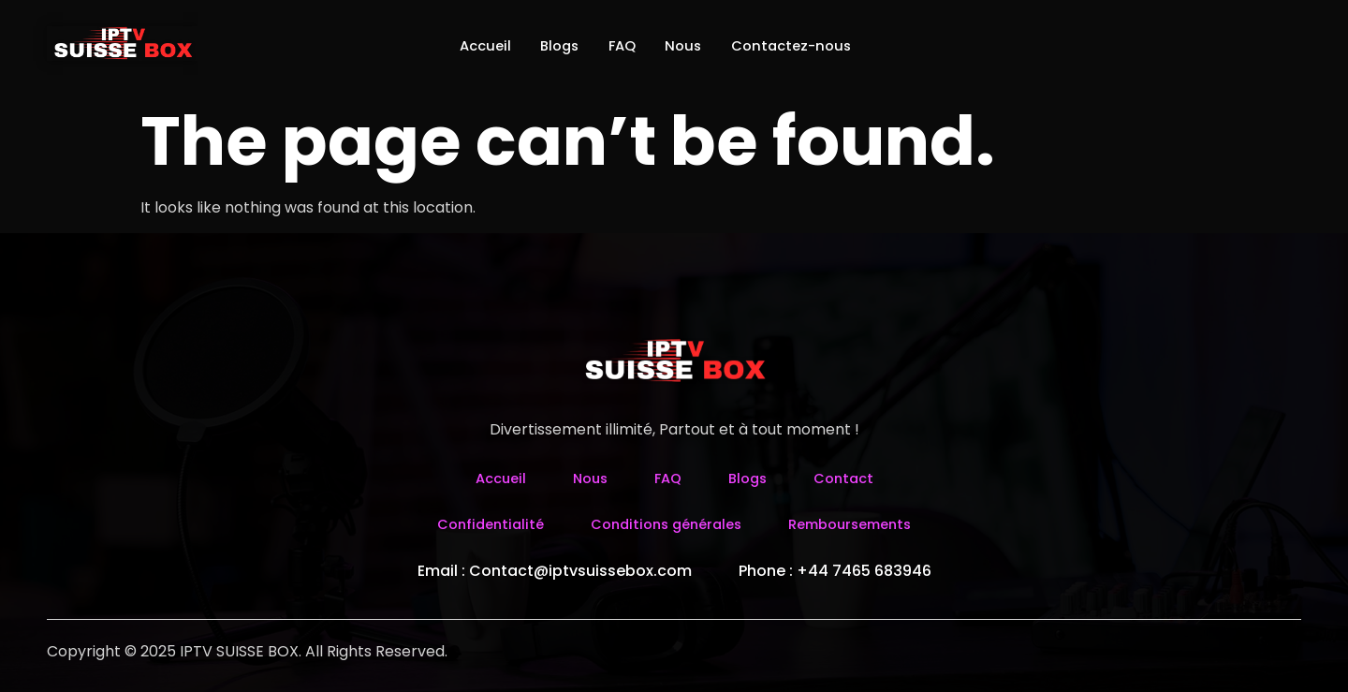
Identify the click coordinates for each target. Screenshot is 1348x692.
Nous (692, 46)
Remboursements (860, 524)
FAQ (621, 46)
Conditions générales (663, 524)
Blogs (547, 46)
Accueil (461, 46)
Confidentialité (477, 524)
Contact (850, 478)
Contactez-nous (812, 46)
